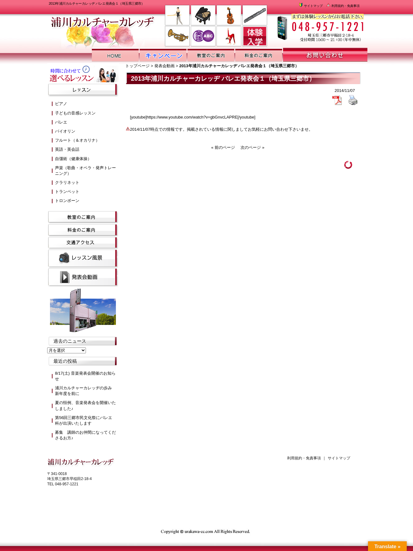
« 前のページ (223, 147)
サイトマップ (310, 6)
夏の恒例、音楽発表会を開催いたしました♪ (85, 405)
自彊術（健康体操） (73, 158)
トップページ (137, 65)
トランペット (67, 191)
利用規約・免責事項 (343, 6)
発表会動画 (164, 65)
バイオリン (65, 131)
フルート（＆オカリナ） (77, 140)
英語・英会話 (67, 149)
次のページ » (252, 147)
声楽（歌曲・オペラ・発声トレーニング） (85, 170)
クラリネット (67, 182)
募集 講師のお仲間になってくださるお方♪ (85, 435)
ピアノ (61, 103)
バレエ (61, 122)
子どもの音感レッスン (75, 113)
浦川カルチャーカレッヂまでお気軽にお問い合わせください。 (319, 25)
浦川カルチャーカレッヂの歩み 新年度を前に (85, 391)
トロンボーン (67, 200)
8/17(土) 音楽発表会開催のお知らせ (85, 376)
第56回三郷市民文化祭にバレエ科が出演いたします (83, 420)
